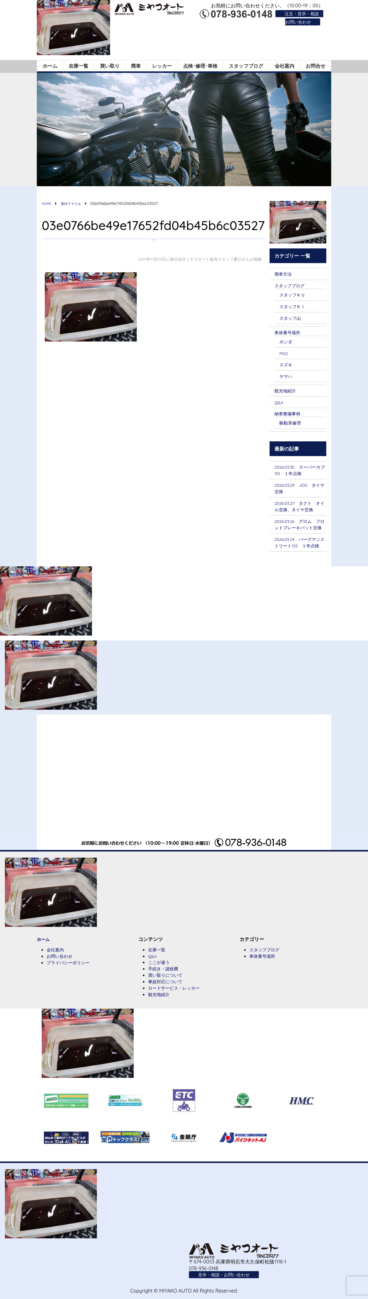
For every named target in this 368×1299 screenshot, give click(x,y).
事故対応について (167, 1008)
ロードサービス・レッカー (177, 1015)
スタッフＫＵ (294, 294)
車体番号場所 (289, 332)
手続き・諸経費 (165, 994)
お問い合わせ (61, 982)
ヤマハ (286, 377)
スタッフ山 (291, 318)
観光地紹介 (286, 392)
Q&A (279, 404)
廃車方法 (284, 272)
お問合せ (315, 64)
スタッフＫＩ (294, 306)
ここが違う (160, 988)
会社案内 (284, 64)
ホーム (50, 64)
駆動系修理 (291, 424)
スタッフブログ (246, 64)
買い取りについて (167, 1001)
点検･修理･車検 (200, 64)
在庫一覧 (78, 64)
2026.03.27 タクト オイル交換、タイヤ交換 (299, 513)
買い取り (110, 64)
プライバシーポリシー (71, 988)
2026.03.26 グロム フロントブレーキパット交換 (299, 538)
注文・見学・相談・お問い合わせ (301, 17)
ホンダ (286, 342)
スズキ (286, 365)
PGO (284, 354)
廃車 (136, 64)
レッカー (162, 64)
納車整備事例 (289, 415)
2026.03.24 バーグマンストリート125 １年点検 (300, 564)
